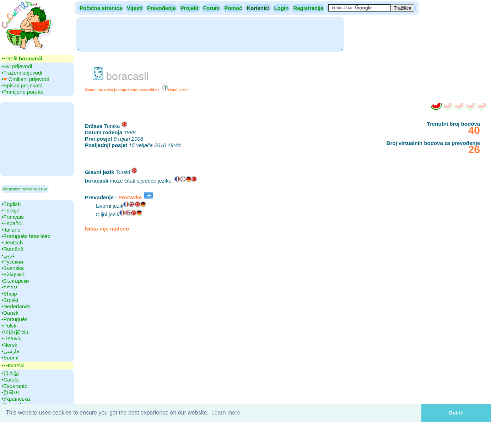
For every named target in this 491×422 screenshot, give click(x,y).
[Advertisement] (210, 34)
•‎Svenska (12, 268)
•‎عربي (8, 255)
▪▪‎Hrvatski (13, 365)
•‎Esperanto (14, 386)
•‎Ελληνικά (13, 274)
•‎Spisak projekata (22, 85)
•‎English (11, 204)
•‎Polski (9, 326)
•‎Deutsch (12, 242)
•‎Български (15, 281)
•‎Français (12, 217)
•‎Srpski (9, 300)
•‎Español (11, 223)
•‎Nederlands (16, 306)
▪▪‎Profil (21, 58)
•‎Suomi (9, 358)
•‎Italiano (11, 230)
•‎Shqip (9, 294)
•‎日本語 (10, 373)
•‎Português (14, 319)
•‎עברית (9, 287)
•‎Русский (12, 262)
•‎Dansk (9, 313)
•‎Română (12, 249)
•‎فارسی (10, 351)
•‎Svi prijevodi (16, 66)
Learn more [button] (226, 413)
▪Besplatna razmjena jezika (24, 189)
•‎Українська (15, 399)
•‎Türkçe (10, 210)
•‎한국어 (10, 392)
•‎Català (10, 380)
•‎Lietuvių (11, 338)
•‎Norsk (9, 345)
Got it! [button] (456, 413)
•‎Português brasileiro (26, 236)
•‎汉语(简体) (14, 332)
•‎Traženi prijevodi (21, 73)
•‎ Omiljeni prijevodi (25, 79)
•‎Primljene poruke (22, 92)
